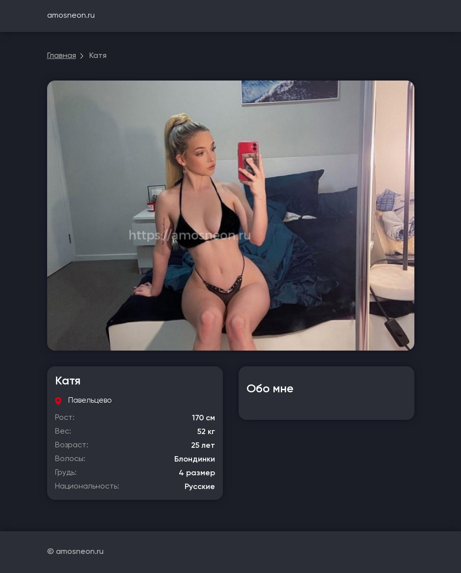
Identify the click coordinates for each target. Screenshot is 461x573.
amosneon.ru (71, 16)
